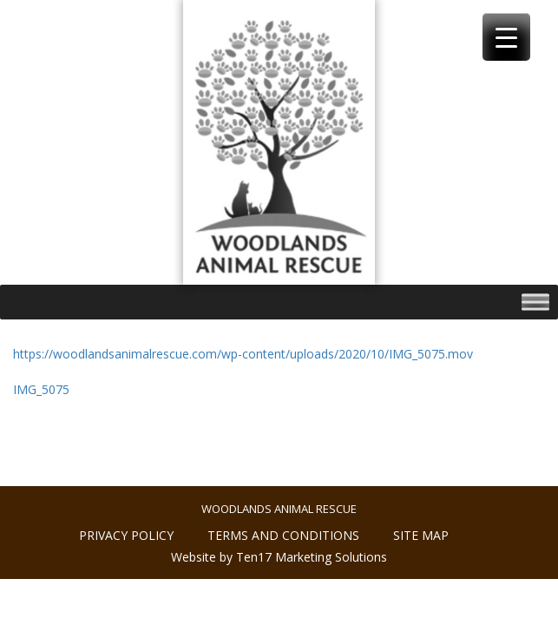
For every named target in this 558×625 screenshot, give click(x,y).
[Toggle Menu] (535, 301)
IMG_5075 (41, 389)
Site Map (421, 535)
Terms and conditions (283, 535)
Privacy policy (126, 535)
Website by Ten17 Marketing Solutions (279, 557)
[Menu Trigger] (506, 37)
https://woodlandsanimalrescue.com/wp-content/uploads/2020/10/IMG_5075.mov (243, 353)
